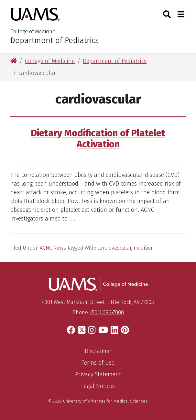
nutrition (144, 248)
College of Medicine (32, 31)
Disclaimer (98, 351)
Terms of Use (98, 362)
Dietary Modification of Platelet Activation (98, 138)
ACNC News (53, 248)
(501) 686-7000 (107, 312)
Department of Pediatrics (54, 40)
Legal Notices (98, 386)
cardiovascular (114, 248)
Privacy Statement (98, 374)
